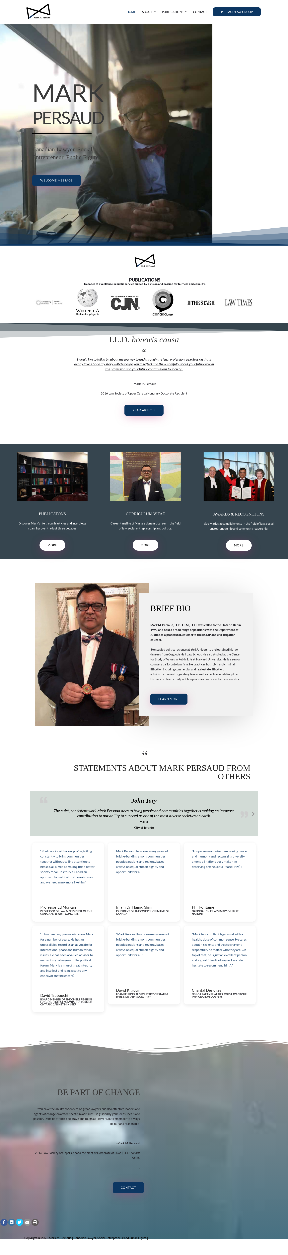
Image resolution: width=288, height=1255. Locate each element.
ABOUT (147, 15)
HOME (131, 15)
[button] (237, 15)
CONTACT (200, 15)
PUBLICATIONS (172, 15)
